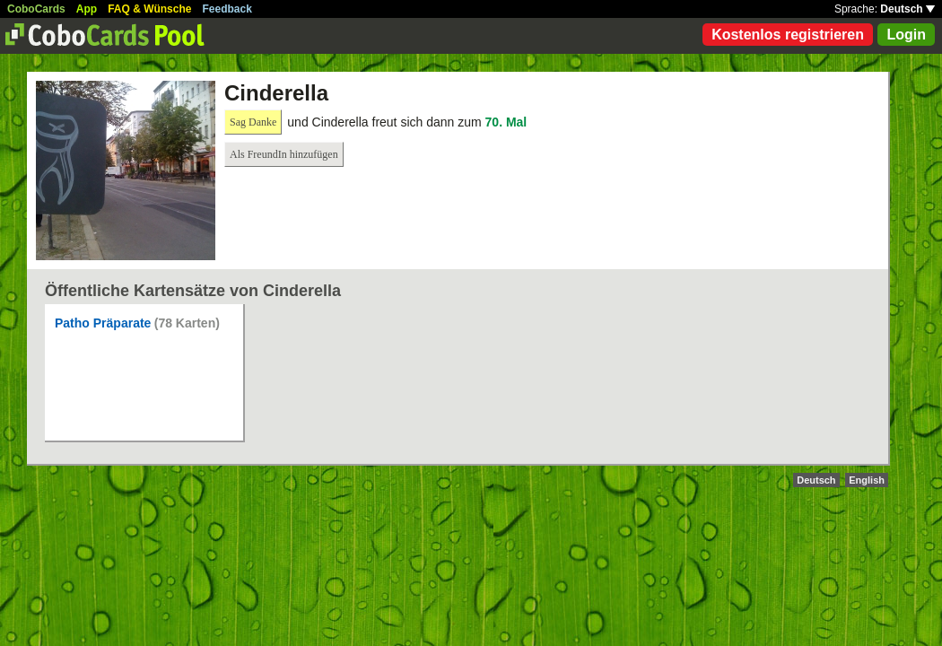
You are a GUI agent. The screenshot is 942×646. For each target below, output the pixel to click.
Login (906, 34)
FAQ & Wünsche (149, 9)
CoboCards (36, 9)
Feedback (227, 9)
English (867, 480)
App (86, 9)
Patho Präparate (103, 323)
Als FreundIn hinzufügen (284, 154)
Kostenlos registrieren (787, 34)
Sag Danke (253, 122)
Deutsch (907, 9)
